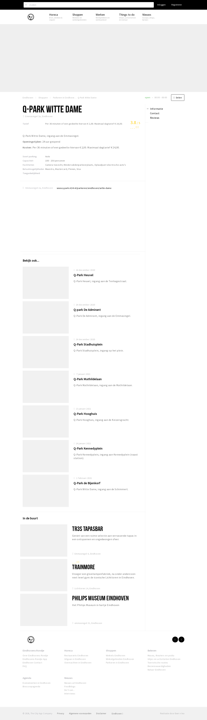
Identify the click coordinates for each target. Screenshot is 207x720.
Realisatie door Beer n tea (172, 713)
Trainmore (83, 566)
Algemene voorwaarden (80, 713)
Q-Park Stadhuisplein (88, 344)
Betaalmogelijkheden (33, 169)
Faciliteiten (28, 164)
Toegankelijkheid (31, 173)
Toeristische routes (158, 662)
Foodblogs (70, 686)
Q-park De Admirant (87, 310)
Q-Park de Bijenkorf (87, 483)
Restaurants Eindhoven (76, 655)
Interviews (69, 693)
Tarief (26, 123)
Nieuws (68, 678)
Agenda (27, 678)
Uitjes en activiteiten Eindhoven (164, 659)
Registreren (176, 4)
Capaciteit (28, 160)
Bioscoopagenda (31, 686)
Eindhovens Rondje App (35, 659)
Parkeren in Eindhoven (117, 662)
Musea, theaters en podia (161, 655)
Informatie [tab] (156, 108)
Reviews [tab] (154, 117)
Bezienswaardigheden (159, 666)
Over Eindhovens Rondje (35, 655)
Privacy (60, 713)
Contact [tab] (155, 113)
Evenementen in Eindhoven (37, 682)
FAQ (25, 666)
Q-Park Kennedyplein (88, 448)
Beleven (152, 650)
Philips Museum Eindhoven (100, 598)
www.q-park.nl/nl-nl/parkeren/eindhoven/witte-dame (84, 188)
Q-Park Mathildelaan (88, 379)
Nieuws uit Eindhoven (75, 682)
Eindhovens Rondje (33, 650)
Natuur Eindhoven (157, 669)
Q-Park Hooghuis (85, 414)
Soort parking (30, 156)
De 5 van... (69, 690)
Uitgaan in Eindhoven (75, 659)
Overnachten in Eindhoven (78, 662)
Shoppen (111, 650)
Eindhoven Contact (32, 662)
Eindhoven (117, 713)
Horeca (68, 650)
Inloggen (161, 4)
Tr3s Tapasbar (87, 528)
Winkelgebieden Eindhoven (120, 659)
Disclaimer (101, 713)
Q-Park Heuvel (83, 275)
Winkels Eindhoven (115, 655)
